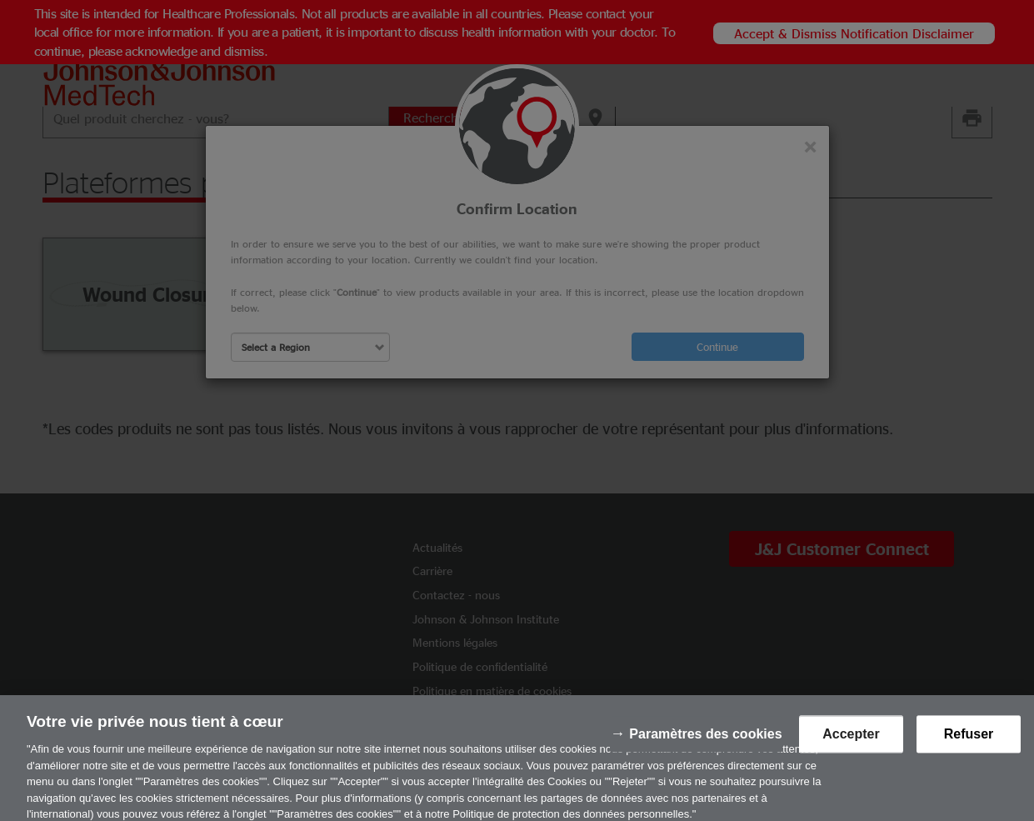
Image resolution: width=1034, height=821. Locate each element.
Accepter (850, 740)
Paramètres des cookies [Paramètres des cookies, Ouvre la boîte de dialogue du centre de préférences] (705, 740)
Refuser (969, 740)
